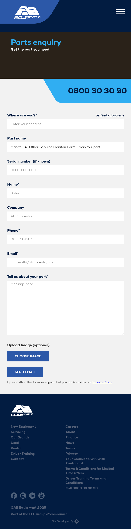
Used (15, 443)
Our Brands (20, 437)
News (70, 443)
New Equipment (23, 426)
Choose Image (28, 356)
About (71, 432)
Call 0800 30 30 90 (82, 488)
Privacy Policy (102, 382)
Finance (72, 437)
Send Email (25, 372)
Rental (16, 448)
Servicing (18, 432)
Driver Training (23, 453)
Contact (17, 459)
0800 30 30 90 (97, 91)
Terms (70, 448)
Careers (72, 426)
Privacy (72, 453)
